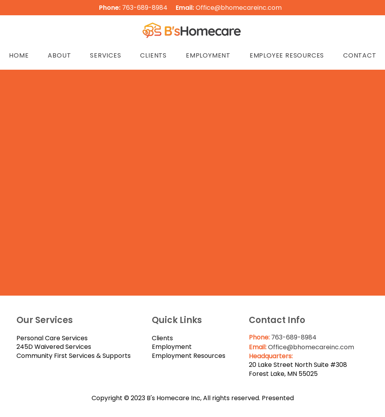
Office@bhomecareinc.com (239, 7)
